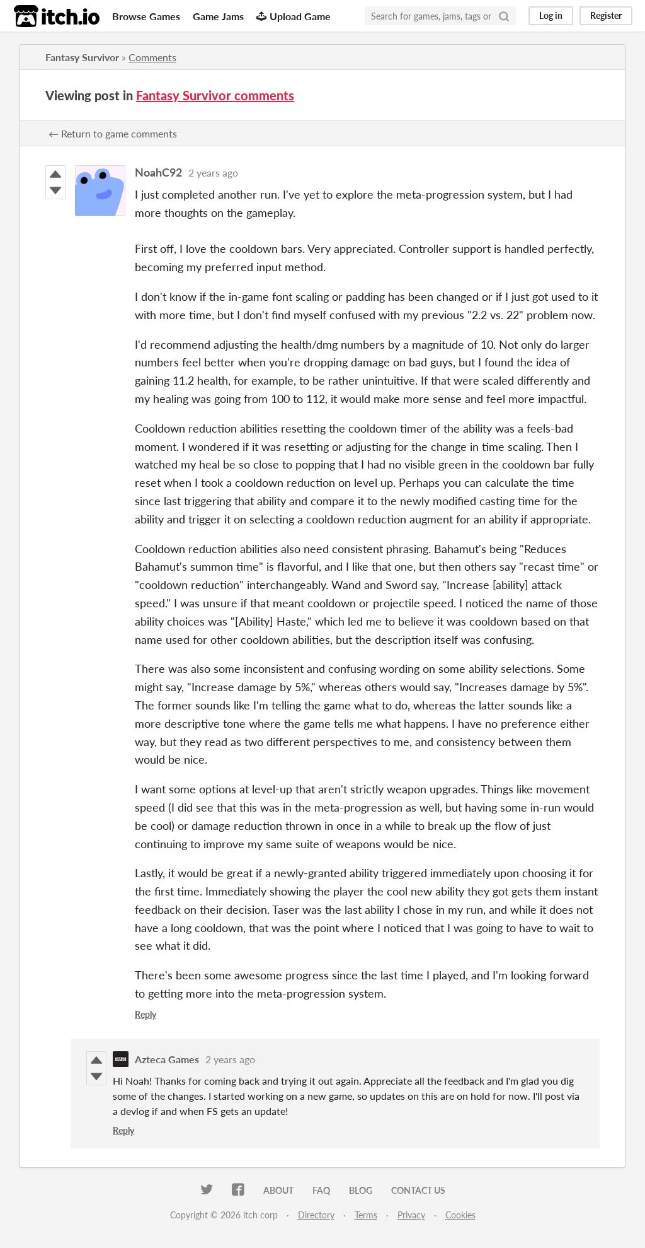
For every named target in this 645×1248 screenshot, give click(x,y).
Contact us (418, 1190)
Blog (360, 1190)
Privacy (411, 1215)
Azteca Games (167, 1059)
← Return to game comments (113, 133)
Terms (366, 1215)
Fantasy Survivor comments (215, 95)
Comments (152, 57)
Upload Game (293, 16)
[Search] (504, 15)
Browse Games (146, 16)
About (278, 1190)
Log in (550, 15)
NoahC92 (158, 172)
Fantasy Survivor (82, 57)
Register (606, 15)
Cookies (460, 1215)
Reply (145, 1014)
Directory (316, 1215)
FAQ (321, 1190)
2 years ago (213, 172)
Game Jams (218, 16)
